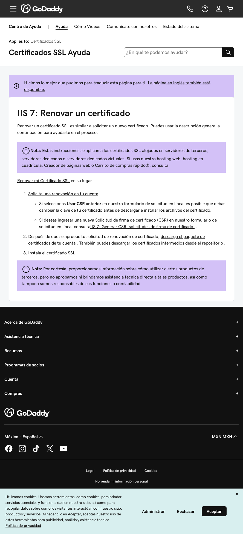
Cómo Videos (87, 26)
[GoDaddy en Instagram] (22, 451)
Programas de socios (24, 365)
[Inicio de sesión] (218, 8)
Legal (90, 470)
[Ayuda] (204, 8)
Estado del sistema (181, 26)
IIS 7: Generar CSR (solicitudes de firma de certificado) (142, 226)
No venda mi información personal (121, 481)
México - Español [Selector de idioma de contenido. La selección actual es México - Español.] (24, 436)
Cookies (150, 470)
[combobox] (173, 52)
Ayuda (62, 26)
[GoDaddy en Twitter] (49, 451)
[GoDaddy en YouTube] (63, 451)
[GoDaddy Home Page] (27, 413)
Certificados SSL (46, 41)
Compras (13, 393)
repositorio (212, 243)
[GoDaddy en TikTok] (36, 451)
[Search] (228, 52)
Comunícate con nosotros (132, 26)
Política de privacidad (119, 470)
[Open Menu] (11, 9)
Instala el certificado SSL (51, 253)
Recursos (13, 350)
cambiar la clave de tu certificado (70, 210)
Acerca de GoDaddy (23, 322)
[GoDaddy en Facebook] (8, 451)
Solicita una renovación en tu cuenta (63, 193)
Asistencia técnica (21, 336)
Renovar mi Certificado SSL (43, 180)
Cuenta (11, 379)
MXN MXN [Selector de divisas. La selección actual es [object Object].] (225, 436)
